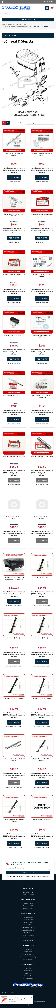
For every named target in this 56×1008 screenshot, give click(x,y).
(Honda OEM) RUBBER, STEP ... (14, 335)
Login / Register (49, 1)
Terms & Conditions (31, 876)
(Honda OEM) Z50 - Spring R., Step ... (14, 275)
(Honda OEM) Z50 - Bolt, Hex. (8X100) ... (14, 154)
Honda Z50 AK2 (28, 922)
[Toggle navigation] (47, 8)
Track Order (28, 951)
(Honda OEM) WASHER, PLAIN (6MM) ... (42, 336)
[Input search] (26, 13)
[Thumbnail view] (4, 123)
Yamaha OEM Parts (28, 892)
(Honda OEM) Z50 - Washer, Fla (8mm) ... (42, 154)
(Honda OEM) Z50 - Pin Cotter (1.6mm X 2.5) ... (42, 396)
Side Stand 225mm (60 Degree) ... (14, 698)
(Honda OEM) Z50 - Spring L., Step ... (42, 215)
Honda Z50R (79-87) (28, 927)
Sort (21, 123)
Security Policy (28, 978)
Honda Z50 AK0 (28, 917)
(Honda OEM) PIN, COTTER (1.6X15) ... (42, 275)
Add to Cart (14, 177)
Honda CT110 (28, 940)
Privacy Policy (44, 876)
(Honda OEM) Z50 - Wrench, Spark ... (42, 457)
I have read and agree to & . (27, 876)
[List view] (8, 123)
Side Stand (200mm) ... (14, 638)
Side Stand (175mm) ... (42, 577)
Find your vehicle (28, 20)
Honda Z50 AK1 (28, 920)
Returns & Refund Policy (28, 957)
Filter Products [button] (10, 36)
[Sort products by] (40, 123)
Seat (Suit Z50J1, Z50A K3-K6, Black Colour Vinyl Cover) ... (14, 578)
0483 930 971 (10, 992)
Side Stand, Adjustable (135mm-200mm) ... (42, 760)
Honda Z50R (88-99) (28, 930)
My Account (28, 949)
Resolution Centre (28, 954)
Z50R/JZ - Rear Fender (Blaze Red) (17, 1000)
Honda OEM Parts (28, 895)
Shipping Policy (28, 959)
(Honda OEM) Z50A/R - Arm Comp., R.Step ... (42, 517)
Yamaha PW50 (28, 903)
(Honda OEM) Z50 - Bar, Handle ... (14, 396)
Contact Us (28, 971)
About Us (28, 968)
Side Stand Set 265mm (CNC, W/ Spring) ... (14, 760)
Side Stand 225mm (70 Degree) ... (42, 698)
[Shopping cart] (51, 8)
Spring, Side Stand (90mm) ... (42, 819)
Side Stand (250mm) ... (42, 638)
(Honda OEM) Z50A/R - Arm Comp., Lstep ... (14, 517)
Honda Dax (28, 938)
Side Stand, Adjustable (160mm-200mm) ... (14, 820)
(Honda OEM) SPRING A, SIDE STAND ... (14, 215)
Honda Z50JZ (28, 932)
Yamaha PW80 (28, 906)
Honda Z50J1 (28, 925)
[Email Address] (28, 868)
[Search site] (52, 13)
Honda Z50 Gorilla (28, 935)
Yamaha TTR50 (28, 908)
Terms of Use (28, 973)
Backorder (14, 480)
